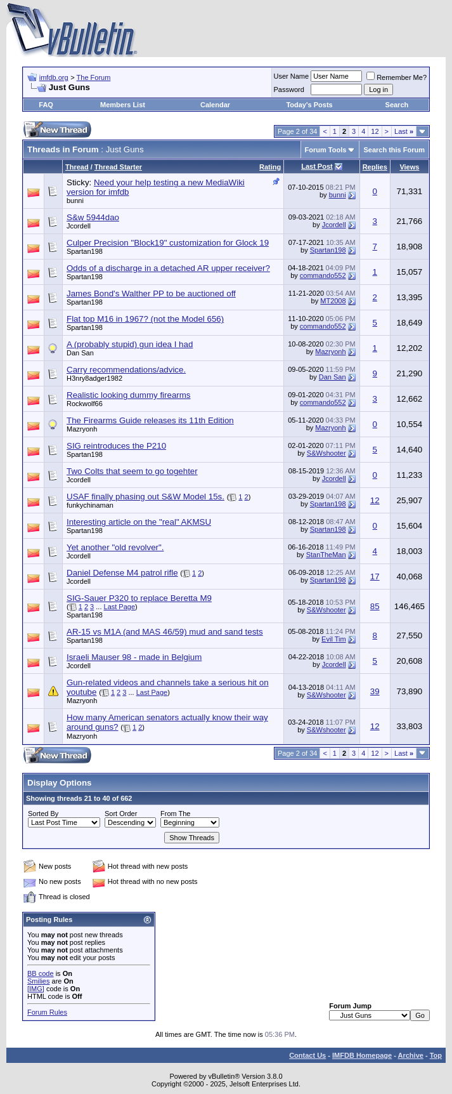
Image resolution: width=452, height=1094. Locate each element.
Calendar (215, 105)
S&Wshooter (326, 453)
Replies (375, 167)
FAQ (46, 105)
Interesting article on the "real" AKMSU (139, 522)
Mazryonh (330, 351)
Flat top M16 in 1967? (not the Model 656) (145, 319)
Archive (410, 1055)
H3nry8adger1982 (94, 378)
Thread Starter (118, 167)
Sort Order (121, 813)
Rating (270, 167)
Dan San (80, 353)
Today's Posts (309, 105)
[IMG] (35, 988)
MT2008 (332, 301)
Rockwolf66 (85, 403)
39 (375, 691)
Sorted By (43, 813)
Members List (122, 105)
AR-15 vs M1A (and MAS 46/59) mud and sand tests (165, 631)
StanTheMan (326, 554)
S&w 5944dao (93, 217)
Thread (77, 167)
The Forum (94, 77)
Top (436, 1055)
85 (375, 606)
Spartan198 (85, 251)
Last (403, 131)
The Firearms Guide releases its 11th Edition (150, 420)
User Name (291, 76)
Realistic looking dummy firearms (129, 395)
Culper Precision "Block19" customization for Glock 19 (168, 242)
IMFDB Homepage (362, 1055)
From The (175, 813)
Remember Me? (396, 77)
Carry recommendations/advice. (126, 369)
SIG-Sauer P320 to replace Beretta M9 (139, 598)
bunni (75, 200)
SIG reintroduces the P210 (116, 446)
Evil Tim (333, 639)
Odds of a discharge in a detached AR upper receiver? (168, 268)
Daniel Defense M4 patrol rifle (122, 572)
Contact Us (307, 1055)
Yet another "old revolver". (115, 547)
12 (374, 131)
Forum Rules (47, 1012)
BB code (40, 973)
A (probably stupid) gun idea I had (130, 344)
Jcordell (79, 226)
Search (397, 105)
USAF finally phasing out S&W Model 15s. (145, 496)
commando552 (323, 275)
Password (289, 89)
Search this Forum (394, 150)
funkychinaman (90, 505)
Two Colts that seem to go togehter (132, 471)
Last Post (317, 166)
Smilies (38, 981)
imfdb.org (53, 77)
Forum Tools (326, 150)
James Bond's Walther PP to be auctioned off (151, 293)
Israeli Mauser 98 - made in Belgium (134, 657)
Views (409, 167)
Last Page (120, 606)
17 (375, 576)
